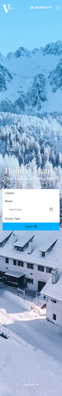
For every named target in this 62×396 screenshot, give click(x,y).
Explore (31, 384)
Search (31, 226)
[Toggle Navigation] (57, 8)
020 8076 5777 (41, 7)
